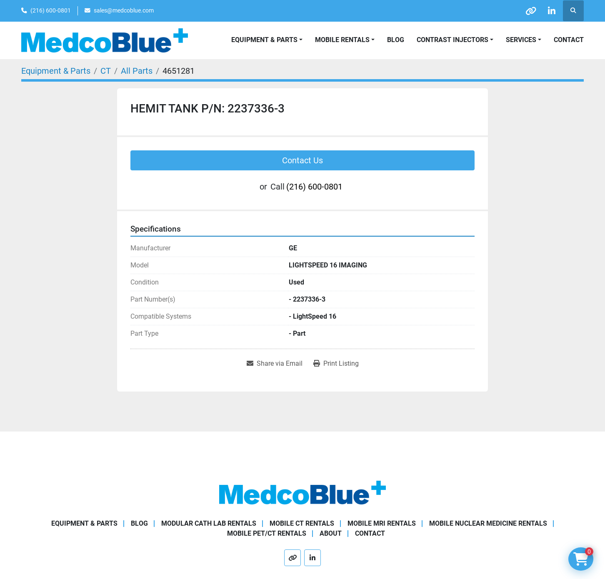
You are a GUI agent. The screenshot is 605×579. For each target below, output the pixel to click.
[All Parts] (136, 71)
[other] (530, 10)
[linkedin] (551, 10)
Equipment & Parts (84, 523)
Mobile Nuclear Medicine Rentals (488, 523)
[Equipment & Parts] (55, 71)
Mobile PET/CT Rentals (266, 533)
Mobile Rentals (342, 40)
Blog (395, 40)
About (331, 533)
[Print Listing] (336, 364)
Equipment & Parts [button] (264, 40)
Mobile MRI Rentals (382, 523)
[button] (345, 40)
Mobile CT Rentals (302, 523)
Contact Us (302, 160)
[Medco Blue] (302, 492)
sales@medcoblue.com (124, 10)
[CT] (105, 71)
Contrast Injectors (452, 40)
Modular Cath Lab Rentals (208, 523)
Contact (569, 40)
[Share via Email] (274, 364)
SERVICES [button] (521, 40)
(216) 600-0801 (50, 10)
